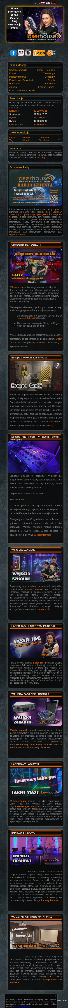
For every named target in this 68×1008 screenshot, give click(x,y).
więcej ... (50, 425)
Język (37, 3)
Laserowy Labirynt (25, 139)
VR (59, 138)
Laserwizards (60, 1000)
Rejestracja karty (17, 234)
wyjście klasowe (34, 589)
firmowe (48, 744)
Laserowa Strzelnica (44, 139)
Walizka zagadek (18, 730)
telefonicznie (43, 609)
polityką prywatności (22, 1006)
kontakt (42, 342)
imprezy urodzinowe (31, 744)
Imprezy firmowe (49, 900)
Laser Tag (12, 139)
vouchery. (41, 157)
